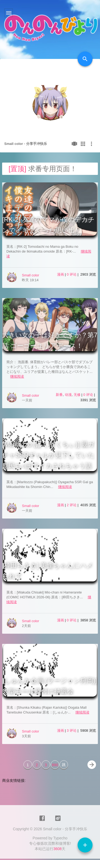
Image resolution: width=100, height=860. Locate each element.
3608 (57, 849)
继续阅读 (17, 376)
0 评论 (72, 274)
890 (55, 765)
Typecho (60, 838)
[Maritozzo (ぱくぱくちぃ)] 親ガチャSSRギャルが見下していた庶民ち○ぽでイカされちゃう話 (48, 455)
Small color (30, 275)
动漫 (68, 395)
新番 (59, 395)
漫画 (60, 274)
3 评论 (72, 730)
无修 (77, 395)
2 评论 (72, 505)
